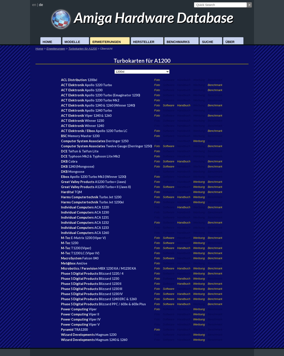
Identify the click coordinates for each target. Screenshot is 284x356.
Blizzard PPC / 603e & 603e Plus (122, 304)
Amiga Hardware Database (142, 17)
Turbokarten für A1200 (82, 48)
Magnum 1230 (105, 335)
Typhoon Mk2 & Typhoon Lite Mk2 (94, 156)
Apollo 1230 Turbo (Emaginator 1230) (112, 95)
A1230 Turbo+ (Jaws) (110, 182)
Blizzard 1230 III (110, 289)
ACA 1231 (101, 217)
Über (230, 42)
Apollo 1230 (93, 90)
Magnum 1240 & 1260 (111, 340)
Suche (207, 42)
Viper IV (95, 319)
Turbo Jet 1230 (110, 197)
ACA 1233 (101, 228)
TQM (78, 192)
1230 (74, 243)
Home (47, 42)
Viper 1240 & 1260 (98, 115)
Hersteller (143, 42)
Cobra (72, 161)
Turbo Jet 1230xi (111, 202)
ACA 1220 (101, 207)
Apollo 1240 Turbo (98, 110)
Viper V (94, 324)
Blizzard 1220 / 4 (111, 273)
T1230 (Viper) (81, 248)
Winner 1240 (94, 126)
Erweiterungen (106, 42)
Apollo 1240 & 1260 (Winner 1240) (110, 105)
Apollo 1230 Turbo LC (111, 131)
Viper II (94, 314)
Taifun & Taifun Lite (83, 151)
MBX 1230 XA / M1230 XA (117, 268)
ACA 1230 (101, 212)
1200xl (92, 80)
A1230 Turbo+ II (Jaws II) (113, 187)
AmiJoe (81, 263)
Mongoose (76, 171)
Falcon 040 (90, 258)
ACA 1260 (101, 233)
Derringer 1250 (117, 141)
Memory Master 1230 (83, 136)
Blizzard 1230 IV (111, 294)
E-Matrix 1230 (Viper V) (88, 238)
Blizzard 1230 (109, 278)
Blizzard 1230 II (110, 284)
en (34, 5)
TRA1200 (81, 329)
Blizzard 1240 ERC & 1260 (117, 299)
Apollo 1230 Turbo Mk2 (102, 100)
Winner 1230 (94, 121)
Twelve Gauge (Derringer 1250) (129, 146)
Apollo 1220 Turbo (98, 85)
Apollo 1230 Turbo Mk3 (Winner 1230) (98, 177)
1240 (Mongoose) (81, 166)
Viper (93, 309)
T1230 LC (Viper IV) (85, 253)
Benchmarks (178, 42)
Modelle (72, 42)
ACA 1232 (101, 222)
